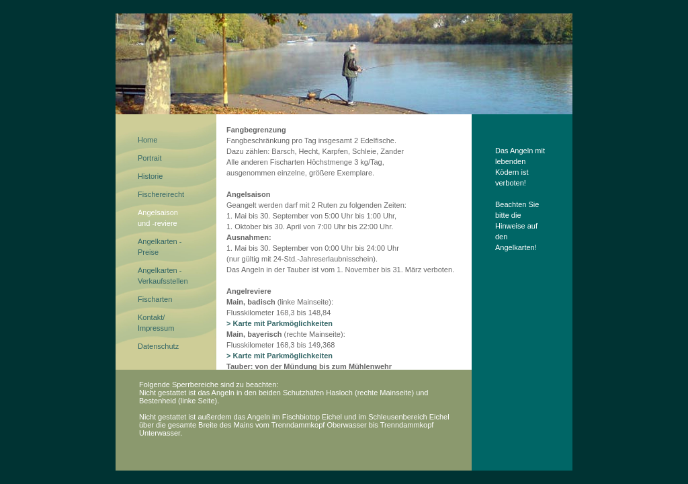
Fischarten (155, 299)
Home (147, 140)
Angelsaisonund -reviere (158, 217)
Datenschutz (158, 346)
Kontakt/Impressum (156, 322)
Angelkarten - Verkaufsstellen (163, 275)
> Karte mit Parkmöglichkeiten (279, 323)
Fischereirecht (161, 194)
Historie (150, 176)
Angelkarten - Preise (159, 246)
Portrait (149, 158)
